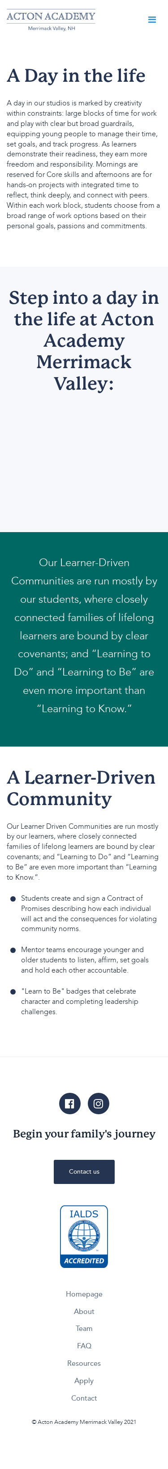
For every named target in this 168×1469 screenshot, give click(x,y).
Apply (84, 1381)
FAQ (84, 1346)
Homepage (84, 1294)
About (84, 1311)
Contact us (84, 1171)
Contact (84, 1398)
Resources (84, 1363)
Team (84, 1328)
